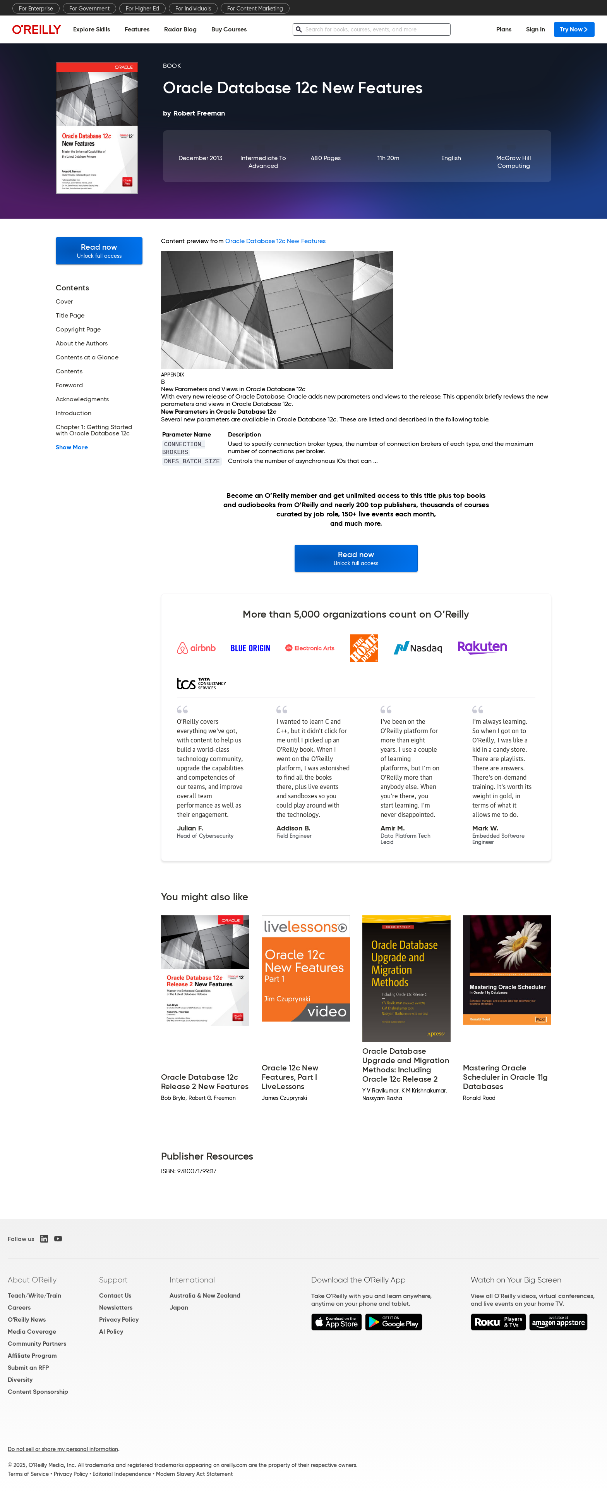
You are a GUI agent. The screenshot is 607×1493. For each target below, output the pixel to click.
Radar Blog (180, 29)
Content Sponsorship (38, 1392)
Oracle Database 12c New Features (275, 241)
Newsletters (115, 1307)
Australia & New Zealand (205, 1295)
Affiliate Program (32, 1355)
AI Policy (111, 1331)
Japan (179, 1307)
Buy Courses (229, 29)
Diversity (20, 1380)
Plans (503, 29)
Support (113, 1279)
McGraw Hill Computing (513, 161)
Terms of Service (28, 1474)
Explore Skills (91, 29)
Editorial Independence (122, 1474)
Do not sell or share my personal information (63, 1449)
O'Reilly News (27, 1319)
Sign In (535, 29)
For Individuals (193, 8)
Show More (72, 447)
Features (137, 29)
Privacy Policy (119, 1319)
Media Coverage (32, 1331)
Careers (19, 1307)
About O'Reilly (32, 1279)
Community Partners (37, 1343)
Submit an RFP (28, 1368)
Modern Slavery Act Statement (194, 1474)
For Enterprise (36, 8)
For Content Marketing (255, 8)
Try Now (574, 29)
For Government (89, 8)
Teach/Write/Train (34, 1295)
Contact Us (115, 1295)
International (192, 1279)
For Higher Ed (142, 8)
